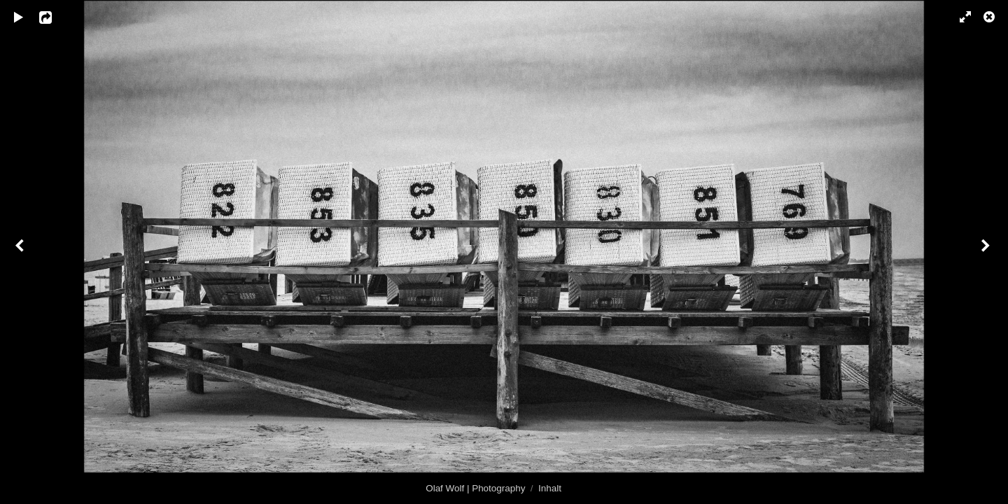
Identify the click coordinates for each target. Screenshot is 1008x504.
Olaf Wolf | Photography (475, 488)
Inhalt (549, 488)
